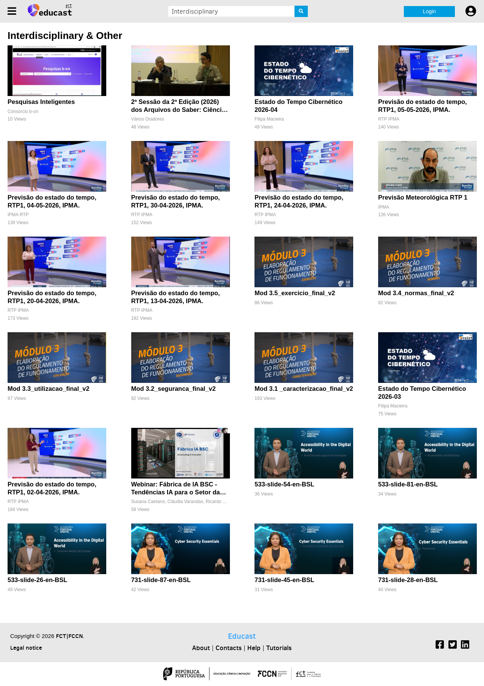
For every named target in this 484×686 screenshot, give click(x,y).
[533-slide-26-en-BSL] (57, 569)
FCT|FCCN (69, 636)
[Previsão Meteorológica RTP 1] (427, 187)
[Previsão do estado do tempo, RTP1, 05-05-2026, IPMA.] (427, 91)
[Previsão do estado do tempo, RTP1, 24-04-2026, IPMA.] (303, 187)
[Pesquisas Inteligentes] (57, 91)
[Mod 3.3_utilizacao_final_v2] (57, 378)
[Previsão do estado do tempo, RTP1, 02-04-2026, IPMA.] (57, 474)
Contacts (229, 648)
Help (254, 648)
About (201, 648)
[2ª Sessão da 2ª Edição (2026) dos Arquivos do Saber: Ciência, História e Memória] (180, 91)
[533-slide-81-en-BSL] (427, 474)
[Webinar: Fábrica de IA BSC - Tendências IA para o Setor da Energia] (180, 474)
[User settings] (470, 11)
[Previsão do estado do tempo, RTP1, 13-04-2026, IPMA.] (180, 282)
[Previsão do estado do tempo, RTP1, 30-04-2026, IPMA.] (180, 187)
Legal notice (26, 648)
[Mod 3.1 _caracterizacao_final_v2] (303, 378)
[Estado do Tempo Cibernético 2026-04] (303, 91)
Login (429, 11)
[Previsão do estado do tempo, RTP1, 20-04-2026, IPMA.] (57, 282)
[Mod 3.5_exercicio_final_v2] (303, 282)
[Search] (301, 11)
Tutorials (279, 648)
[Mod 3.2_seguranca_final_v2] (180, 378)
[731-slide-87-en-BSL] (180, 569)
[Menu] (12, 11)
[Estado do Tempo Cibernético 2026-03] (427, 378)
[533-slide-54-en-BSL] (303, 474)
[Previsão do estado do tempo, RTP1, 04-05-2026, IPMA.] (57, 187)
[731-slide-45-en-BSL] (303, 569)
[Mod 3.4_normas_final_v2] (427, 282)
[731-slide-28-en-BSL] (427, 569)
